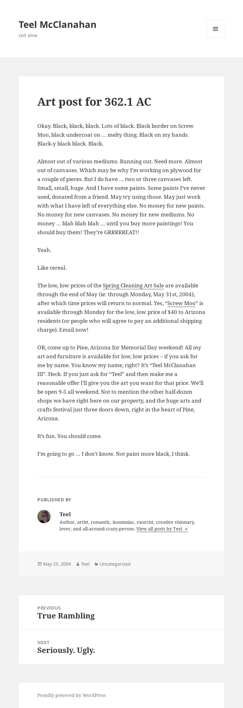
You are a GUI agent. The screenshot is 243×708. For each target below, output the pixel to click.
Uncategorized (115, 564)
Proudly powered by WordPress (71, 695)
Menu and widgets (215, 37)
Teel (85, 564)
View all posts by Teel (160, 529)
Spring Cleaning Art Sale (133, 285)
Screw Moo (181, 303)
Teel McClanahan (58, 24)
